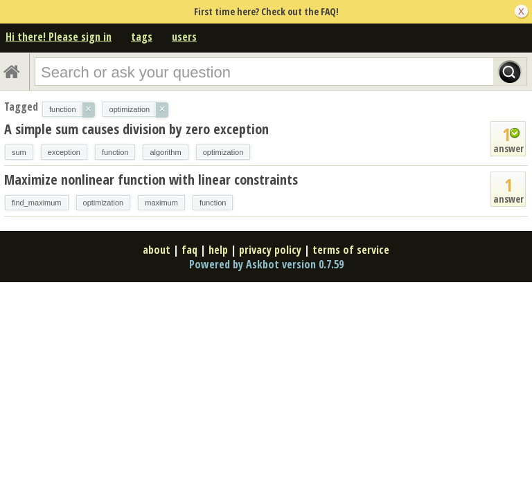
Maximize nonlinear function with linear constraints (151, 179)
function (115, 152)
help (218, 249)
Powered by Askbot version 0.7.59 (266, 264)
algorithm (165, 152)
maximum (161, 203)
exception (64, 152)
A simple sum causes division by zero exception (136, 129)
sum (19, 152)
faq (189, 249)
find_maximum (37, 203)
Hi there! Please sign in (59, 36)
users (184, 36)
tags (141, 36)
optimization (223, 152)
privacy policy (270, 249)
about (156, 249)
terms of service (350, 249)
